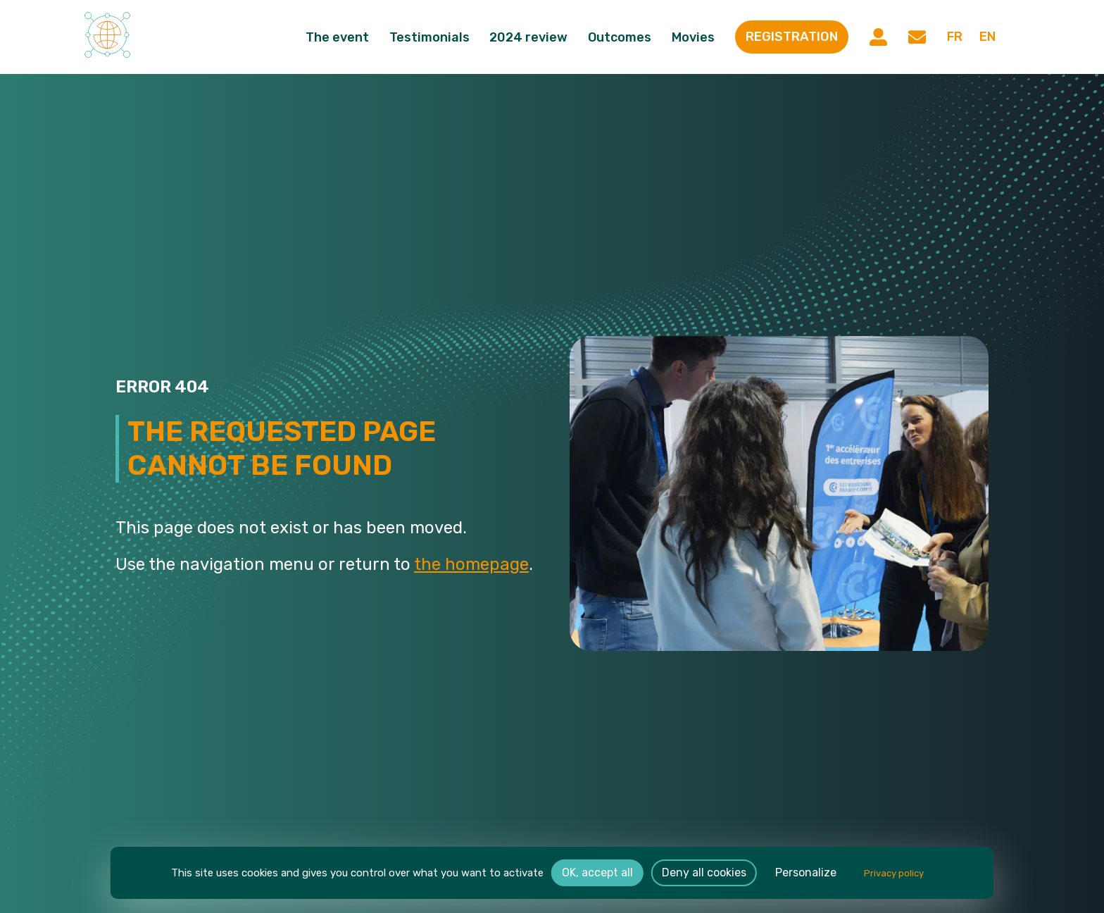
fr (954, 37)
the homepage (471, 564)
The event (338, 37)
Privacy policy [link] (894, 873)
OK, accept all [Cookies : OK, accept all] (597, 872)
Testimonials (430, 37)
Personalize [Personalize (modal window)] (805, 872)
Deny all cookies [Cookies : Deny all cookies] (704, 872)
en (987, 37)
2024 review (529, 37)
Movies (693, 37)
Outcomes (620, 37)
